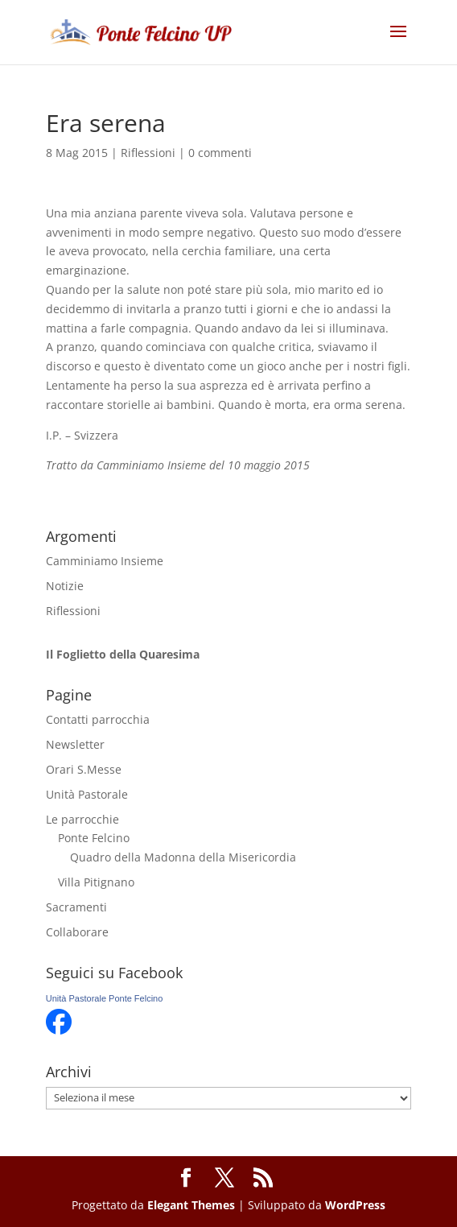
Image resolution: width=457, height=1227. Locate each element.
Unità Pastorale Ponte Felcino (104, 998)
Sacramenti (76, 907)
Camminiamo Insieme (104, 560)
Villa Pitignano (96, 882)
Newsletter (75, 744)
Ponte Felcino (94, 837)
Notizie (65, 585)
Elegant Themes (191, 1205)
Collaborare (77, 932)
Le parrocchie (82, 819)
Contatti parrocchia (98, 719)
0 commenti (220, 152)
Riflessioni (148, 152)
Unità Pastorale (87, 794)
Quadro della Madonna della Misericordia (183, 857)
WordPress (355, 1205)
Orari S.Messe (83, 769)
